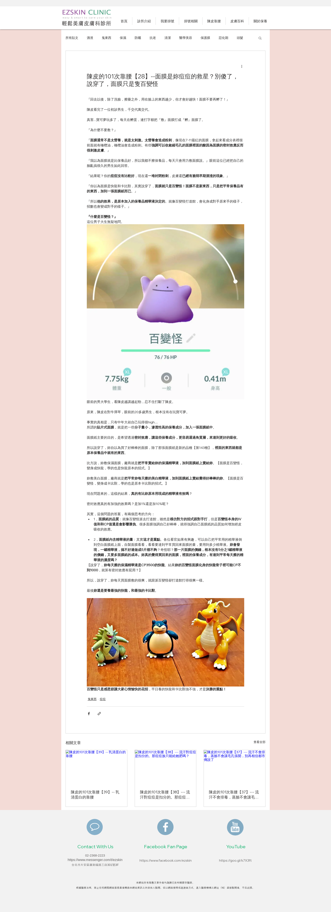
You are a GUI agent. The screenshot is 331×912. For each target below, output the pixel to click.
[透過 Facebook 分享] (89, 714)
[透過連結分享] (99, 714)
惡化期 (223, 38)
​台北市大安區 (80, 865)
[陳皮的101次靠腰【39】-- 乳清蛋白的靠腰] (96, 767)
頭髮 (240, 38)
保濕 (123, 38)
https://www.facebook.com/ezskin (166, 860)
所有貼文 (72, 38)
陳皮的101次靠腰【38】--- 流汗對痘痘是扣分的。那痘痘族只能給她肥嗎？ (165, 795)
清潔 (167, 38)
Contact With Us (95, 847)
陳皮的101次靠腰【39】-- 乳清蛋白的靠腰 (95, 795)
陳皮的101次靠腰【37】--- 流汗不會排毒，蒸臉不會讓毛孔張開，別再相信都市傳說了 (234, 795)
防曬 (138, 38)
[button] (260, 38)
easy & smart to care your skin (87, 17)
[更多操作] (241, 66)
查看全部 (259, 742)
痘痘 (103, 699)
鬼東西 (106, 38)
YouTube (235, 847)
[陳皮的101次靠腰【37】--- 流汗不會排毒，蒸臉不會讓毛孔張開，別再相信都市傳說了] (234, 767)
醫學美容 (185, 38)
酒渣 (90, 38)
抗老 (153, 38)
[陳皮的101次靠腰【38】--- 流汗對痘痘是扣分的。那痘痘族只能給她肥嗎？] (165, 767)
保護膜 (205, 38)
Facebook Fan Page (165, 847)
